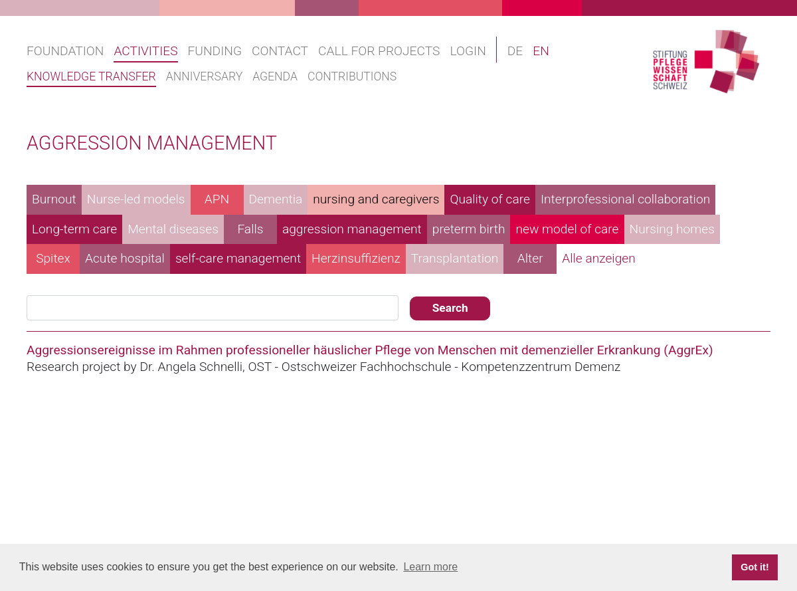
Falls (250, 229)
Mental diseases (173, 229)
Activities (145, 51)
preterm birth (468, 229)
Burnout (54, 199)
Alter (530, 258)
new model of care (566, 229)
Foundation (65, 51)
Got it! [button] (754, 567)
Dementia (276, 199)
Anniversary (204, 76)
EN (541, 51)
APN (217, 199)
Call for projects (379, 51)
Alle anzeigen (599, 258)
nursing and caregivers (376, 199)
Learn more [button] (430, 566)
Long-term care (74, 229)
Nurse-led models (136, 199)
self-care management (238, 258)
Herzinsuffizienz (355, 258)
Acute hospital (125, 258)
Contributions (352, 76)
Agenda (275, 76)
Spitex (53, 258)
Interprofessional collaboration (625, 199)
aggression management (352, 229)
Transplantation (454, 258)
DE (515, 51)
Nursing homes (672, 229)
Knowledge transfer (91, 76)
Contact (280, 51)
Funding (215, 51)
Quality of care (490, 199)
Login (468, 51)
